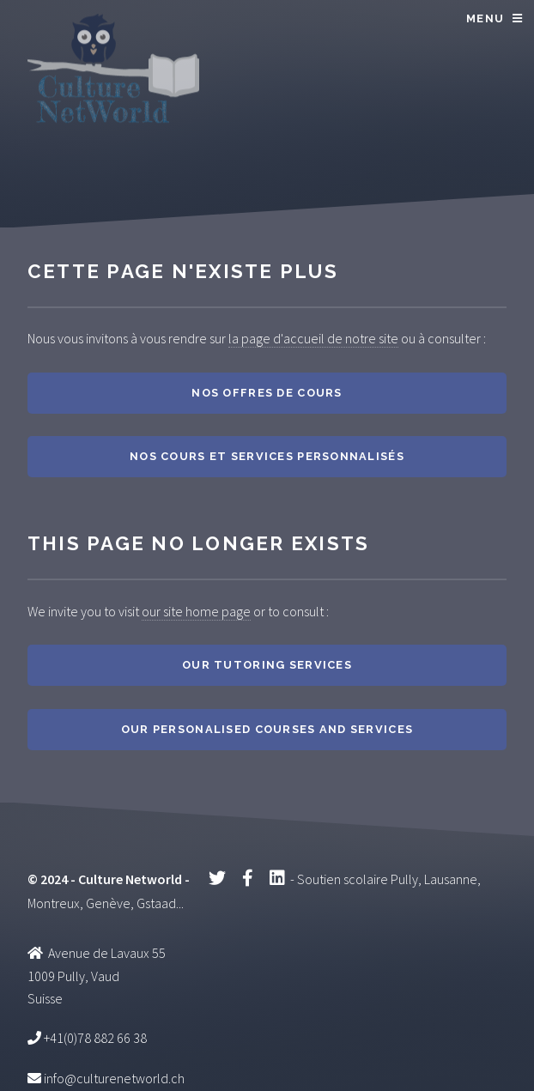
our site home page (196, 611)
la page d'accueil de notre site (313, 338)
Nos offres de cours (266, 392)
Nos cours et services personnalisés (267, 456)
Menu (485, 18)
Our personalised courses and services (267, 729)
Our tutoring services (267, 664)
